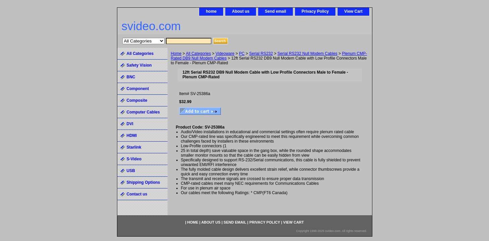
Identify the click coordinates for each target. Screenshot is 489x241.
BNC (131, 77)
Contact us (137, 194)
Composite (137, 100)
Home (176, 53)
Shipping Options (143, 182)
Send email (275, 11)
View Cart (353, 11)
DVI (130, 124)
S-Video (134, 159)
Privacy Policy (315, 11)
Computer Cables (143, 112)
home (211, 11)
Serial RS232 (261, 53)
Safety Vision (139, 65)
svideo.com (151, 25)
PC (242, 53)
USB (131, 170)
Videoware (225, 53)
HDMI (132, 135)
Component (138, 88)
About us (240, 11)
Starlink (134, 147)
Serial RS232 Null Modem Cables (308, 53)
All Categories (198, 53)
